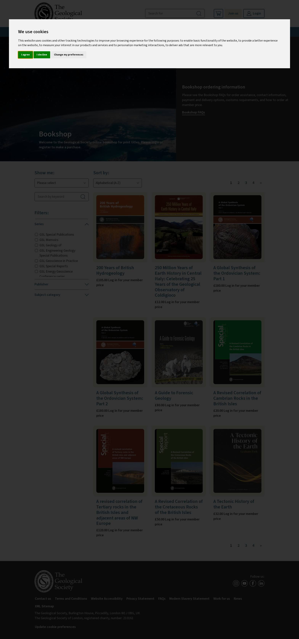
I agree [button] (25, 55)
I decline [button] (42, 55)
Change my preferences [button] (68, 55)
